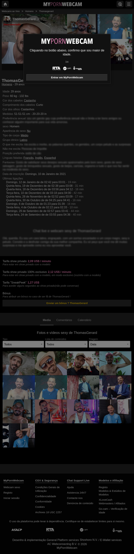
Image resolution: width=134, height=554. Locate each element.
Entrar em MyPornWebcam (67, 77)
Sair (67, 62)
